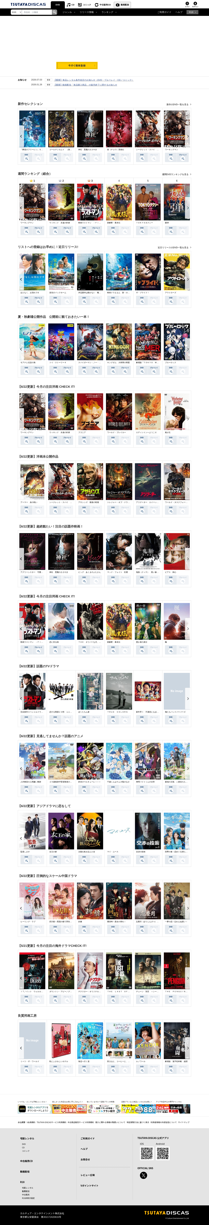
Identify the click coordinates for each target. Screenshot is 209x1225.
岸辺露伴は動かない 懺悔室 (90, 293)
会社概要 (21, 1122)
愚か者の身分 (141, 642)
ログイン (195, 6)
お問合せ (85, 1159)
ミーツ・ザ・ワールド (29, 1061)
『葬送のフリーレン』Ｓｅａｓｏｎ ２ (37, 149)
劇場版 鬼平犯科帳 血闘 (176, 1061)
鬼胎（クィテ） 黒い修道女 (148, 572)
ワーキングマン (171, 149)
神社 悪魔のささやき (87, 149)
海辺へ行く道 (84, 1061)
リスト (187, 6)
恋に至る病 (54, 642)
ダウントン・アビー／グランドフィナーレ (67, 991)
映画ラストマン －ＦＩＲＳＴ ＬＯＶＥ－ (97, 223)
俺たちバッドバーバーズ (175, 712)
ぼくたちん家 (84, 712)
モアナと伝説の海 (27, 362)
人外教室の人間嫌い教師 (30, 782)
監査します (25, 852)
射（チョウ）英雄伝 (115, 149)
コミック (87, 5)
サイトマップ (183, 1122)
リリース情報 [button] (87, 12)
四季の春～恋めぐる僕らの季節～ (179, 852)
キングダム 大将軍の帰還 (118, 362)
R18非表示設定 (28, 1198)
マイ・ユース (112, 852)
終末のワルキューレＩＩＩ (89, 782)
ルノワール (140, 1061)
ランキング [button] (107, 12)
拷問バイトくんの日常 (145, 782)
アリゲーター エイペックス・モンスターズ (155, 502)
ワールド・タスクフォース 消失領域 (181, 502)
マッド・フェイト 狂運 (117, 572)
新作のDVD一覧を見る (178, 104)
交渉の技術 (140, 852)
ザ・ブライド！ (142, 293)
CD (73, 5)
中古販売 (26, 1194)
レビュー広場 (88, 1175)
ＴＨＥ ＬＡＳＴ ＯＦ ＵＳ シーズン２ (126, 991)
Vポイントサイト (89, 1185)
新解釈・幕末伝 (113, 223)
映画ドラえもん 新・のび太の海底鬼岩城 (125, 293)
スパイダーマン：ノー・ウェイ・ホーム (95, 362)
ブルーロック (170, 362)
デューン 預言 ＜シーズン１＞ (150, 991)
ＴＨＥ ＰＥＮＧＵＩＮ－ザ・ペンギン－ (183, 991)
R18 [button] (191, 12)
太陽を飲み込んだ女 (86, 852)
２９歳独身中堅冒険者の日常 (61, 782)
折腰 (80, 922)
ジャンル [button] (67, 12)
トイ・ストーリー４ (57, 362)
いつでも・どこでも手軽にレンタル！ (32, 1102)
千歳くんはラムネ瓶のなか (118, 782)
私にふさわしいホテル (58, 1061)
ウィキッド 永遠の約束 (59, 223)
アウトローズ (170, 293)
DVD (58, 5)
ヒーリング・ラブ (27, 922)
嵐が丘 (168, 432)
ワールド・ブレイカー (116, 432)
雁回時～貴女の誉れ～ (116, 922)
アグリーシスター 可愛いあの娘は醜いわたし (40, 572)
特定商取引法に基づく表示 (138, 1122)
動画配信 (125, 5)
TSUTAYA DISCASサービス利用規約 (51, 1122)
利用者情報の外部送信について (164, 1122)
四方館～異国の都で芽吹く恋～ (62, 922)
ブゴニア (82, 432)
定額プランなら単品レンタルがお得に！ (136, 1102)
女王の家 (53, 852)
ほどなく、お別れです (29, 293)
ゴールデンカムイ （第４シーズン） (65, 149)
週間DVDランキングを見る (175, 174)
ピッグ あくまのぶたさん (89, 572)
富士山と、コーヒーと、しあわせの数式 (124, 1061)
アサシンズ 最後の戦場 (88, 502)
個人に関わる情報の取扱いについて (110, 1122)
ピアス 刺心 (170, 572)
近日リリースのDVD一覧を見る (173, 247)
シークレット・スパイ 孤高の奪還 (151, 149)
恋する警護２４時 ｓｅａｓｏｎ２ (64, 712)
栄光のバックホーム (57, 293)
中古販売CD (105, 5)
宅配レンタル (27, 1187)
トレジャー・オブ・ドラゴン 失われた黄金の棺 (127, 502)
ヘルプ (178, 12)
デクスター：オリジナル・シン (91, 991)
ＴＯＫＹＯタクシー (144, 223)
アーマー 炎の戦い (28, 502)
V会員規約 (31, 1122)
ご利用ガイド (164, 12)
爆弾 (167, 223)
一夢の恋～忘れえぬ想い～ (176, 922)
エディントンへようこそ (146, 432)
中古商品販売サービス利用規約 (81, 1122)
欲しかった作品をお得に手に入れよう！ (67, 1102)
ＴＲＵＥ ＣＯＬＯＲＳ (117, 712)
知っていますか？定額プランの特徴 (100, 1102)
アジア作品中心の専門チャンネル (169, 1102)
